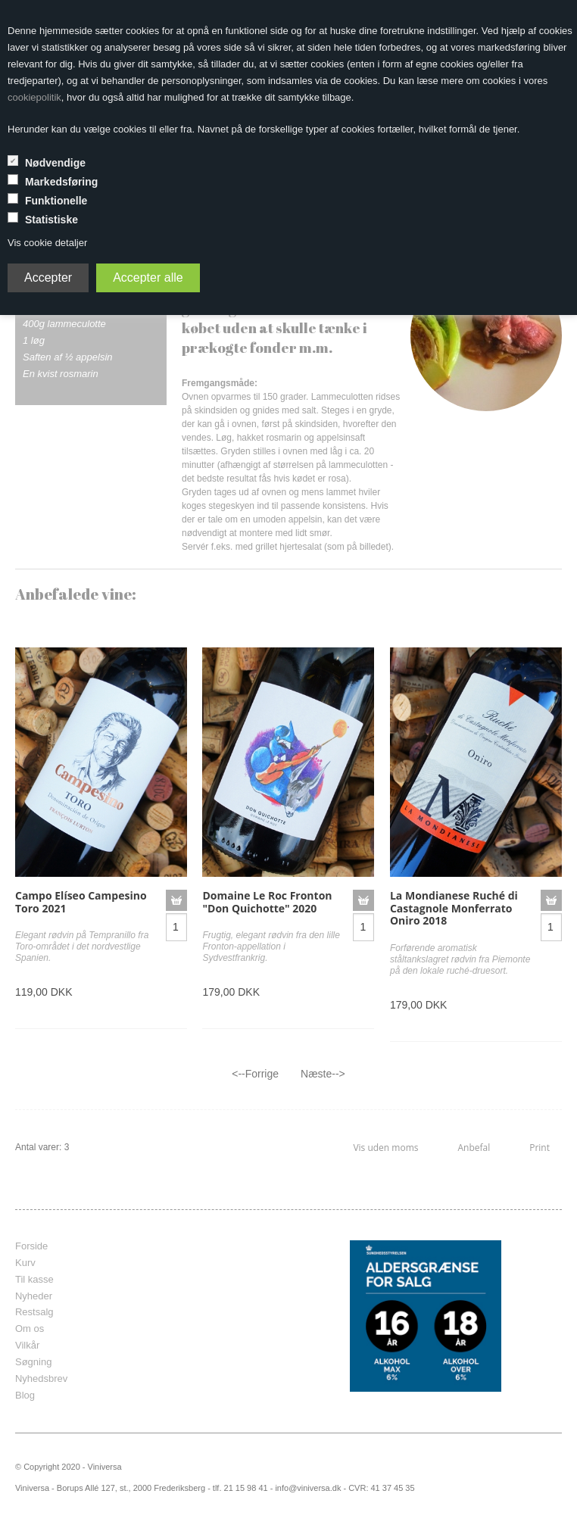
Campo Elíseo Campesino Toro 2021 (81, 901)
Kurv (25, 1262)
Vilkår (27, 1345)
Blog (25, 1395)
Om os (29, 1328)
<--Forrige (255, 1074)
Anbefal (473, 1147)
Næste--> (323, 1074)
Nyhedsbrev (41, 1378)
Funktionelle (56, 201)
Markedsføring (61, 182)
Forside (31, 1246)
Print (539, 1147)
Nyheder (33, 1296)
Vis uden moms (385, 1147)
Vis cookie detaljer (47, 242)
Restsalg (34, 1312)
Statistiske (51, 220)
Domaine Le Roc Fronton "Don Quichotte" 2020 (267, 901)
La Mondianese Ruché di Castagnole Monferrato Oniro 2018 (454, 908)
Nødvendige (55, 163)
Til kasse (34, 1279)
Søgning (33, 1362)
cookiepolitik (34, 97)
